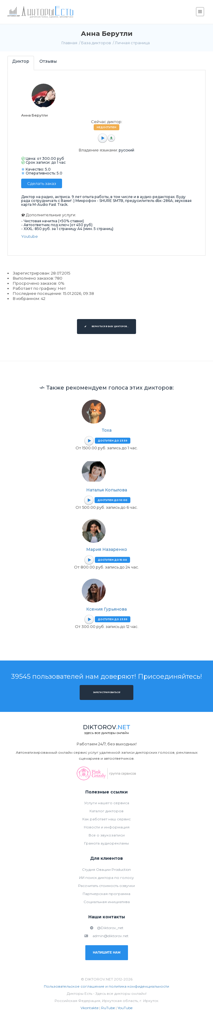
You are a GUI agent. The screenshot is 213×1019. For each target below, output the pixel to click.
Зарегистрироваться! (106, 692)
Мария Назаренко (106, 549)
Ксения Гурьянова (106, 609)
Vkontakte (89, 1008)
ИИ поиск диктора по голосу (106, 877)
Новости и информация (106, 827)
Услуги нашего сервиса (106, 803)
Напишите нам (107, 952)
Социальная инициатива (107, 902)
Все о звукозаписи (107, 835)
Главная (69, 42)
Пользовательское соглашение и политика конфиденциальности (106, 986)
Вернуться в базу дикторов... (106, 326)
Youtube (29, 236)
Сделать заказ (41, 183)
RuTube (108, 1008)
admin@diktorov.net (106, 936)
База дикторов (96, 42)
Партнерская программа (106, 893)
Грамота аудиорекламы (106, 843)
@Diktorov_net (107, 927)
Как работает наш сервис (106, 819)
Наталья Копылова (106, 490)
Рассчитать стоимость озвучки (106, 885)
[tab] (20, 63)
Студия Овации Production (106, 869)
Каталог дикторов (106, 811)
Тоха (107, 430)
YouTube (125, 1008)
